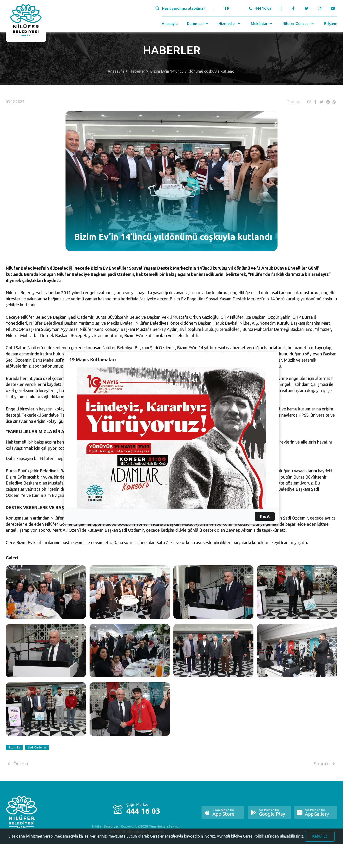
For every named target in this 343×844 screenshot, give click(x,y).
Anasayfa (170, 23)
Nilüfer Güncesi (298, 23)
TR (226, 8)
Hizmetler (230, 23)
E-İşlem (330, 23)
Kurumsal (198, 23)
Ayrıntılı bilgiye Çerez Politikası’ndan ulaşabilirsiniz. (260, 839)
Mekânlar (262, 23)
